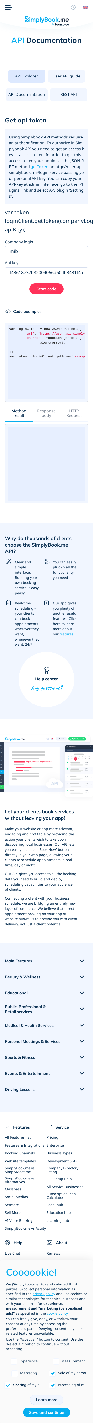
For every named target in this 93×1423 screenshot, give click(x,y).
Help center (46, 679)
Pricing (52, 1137)
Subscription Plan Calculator (61, 1196)
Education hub (59, 1212)
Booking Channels (20, 1153)
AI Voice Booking (18, 1220)
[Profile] (73, 7)
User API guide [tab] (66, 76)
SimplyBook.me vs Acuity (25, 1228)
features (66, 634)
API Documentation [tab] (26, 94)
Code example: (23, 311)
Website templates (20, 1161)
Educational (16, 992)
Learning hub (58, 1220)
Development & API (63, 1161)
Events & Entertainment (27, 1073)
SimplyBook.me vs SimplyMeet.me (20, 1170)
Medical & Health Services (29, 1025)
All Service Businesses (65, 1186)
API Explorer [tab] (26, 76)
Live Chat (12, 1253)
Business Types (59, 1153)
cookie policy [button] (57, 1313)
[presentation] (26, 76)
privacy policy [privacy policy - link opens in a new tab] (43, 1293)
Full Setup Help (59, 1179)
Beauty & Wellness (22, 976)
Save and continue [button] (46, 1412)
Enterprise (55, 1145)
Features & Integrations (24, 1145)
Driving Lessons (20, 1089)
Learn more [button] (46, 1399)
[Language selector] (83, 7)
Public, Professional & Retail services (25, 1009)
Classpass (13, 1189)
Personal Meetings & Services (32, 1041)
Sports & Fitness (20, 1057)
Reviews (53, 1253)
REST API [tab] (69, 94)
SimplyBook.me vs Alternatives (20, 1180)
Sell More (13, 1212)
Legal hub (55, 1204)
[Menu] (8, 7)
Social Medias (16, 1196)
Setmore (12, 1204)
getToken (39, 166)
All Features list (18, 1137)
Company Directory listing (62, 1170)
